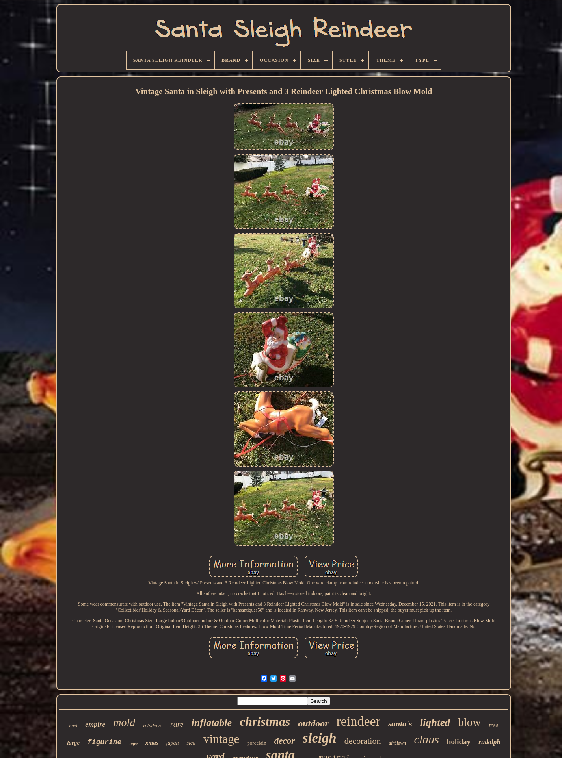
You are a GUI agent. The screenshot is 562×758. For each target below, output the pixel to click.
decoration (362, 741)
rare (177, 724)
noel (73, 725)
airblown (397, 743)
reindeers (152, 725)
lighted (435, 722)
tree (493, 725)
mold (124, 722)
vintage (221, 739)
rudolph (489, 742)
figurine (104, 742)
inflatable (212, 722)
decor (284, 741)
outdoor (313, 723)
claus (426, 739)
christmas (265, 721)
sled (190, 743)
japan (172, 743)
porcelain (256, 743)
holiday (459, 742)
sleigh (320, 738)
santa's (400, 723)
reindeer (358, 721)
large (73, 742)
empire (95, 724)
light (133, 743)
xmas (151, 742)
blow (469, 722)
